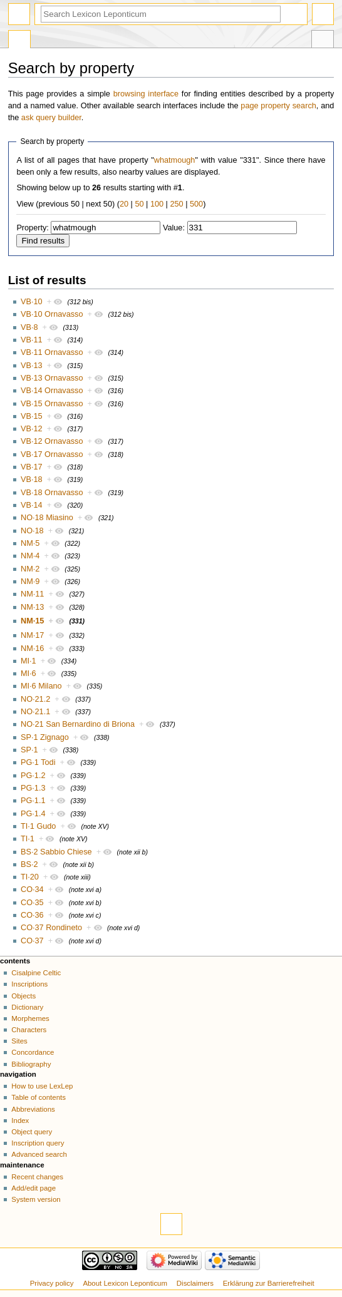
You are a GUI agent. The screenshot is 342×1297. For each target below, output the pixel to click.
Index (20, 1120)
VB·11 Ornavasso (52, 352)
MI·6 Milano (41, 686)
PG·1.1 (33, 800)
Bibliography (31, 1064)
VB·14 (32, 505)
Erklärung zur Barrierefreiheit (268, 1283)
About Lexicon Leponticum (125, 1283)
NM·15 (32, 621)
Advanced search (39, 1154)
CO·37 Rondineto (51, 927)
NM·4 (30, 555)
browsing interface (146, 94)
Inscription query (37, 1143)
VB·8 (29, 327)
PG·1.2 (33, 775)
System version (35, 1199)
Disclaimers (195, 1283)
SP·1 (29, 750)
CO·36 (32, 915)
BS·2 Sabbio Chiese (56, 852)
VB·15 (32, 416)
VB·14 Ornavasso (52, 390)
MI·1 (28, 661)
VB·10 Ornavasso (52, 314)
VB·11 (32, 340)
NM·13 (32, 607)
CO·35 (32, 902)
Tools (322, 41)
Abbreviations (32, 1109)
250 (176, 204)
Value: (174, 227)
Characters (28, 1029)
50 (139, 204)
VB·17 (32, 467)
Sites (19, 1041)
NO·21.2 (35, 699)
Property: (32, 227)
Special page (19, 41)
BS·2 (29, 864)
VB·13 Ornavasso (52, 378)
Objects (23, 996)
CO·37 (32, 940)
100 (156, 204)
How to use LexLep (42, 1086)
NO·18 (32, 530)
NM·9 (30, 581)
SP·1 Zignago (45, 737)
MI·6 (28, 673)
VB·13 (32, 365)
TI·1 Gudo (38, 826)
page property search (278, 105)
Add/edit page (33, 1188)
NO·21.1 (35, 711)
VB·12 (32, 428)
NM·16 (32, 648)
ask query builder (51, 117)
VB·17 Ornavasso (52, 454)
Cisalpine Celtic (36, 973)
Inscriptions (29, 984)
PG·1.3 (33, 788)
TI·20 (30, 877)
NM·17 (32, 635)
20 (124, 204)
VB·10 (32, 301)
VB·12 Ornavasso (52, 441)
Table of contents (38, 1097)
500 (196, 204)
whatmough (174, 160)
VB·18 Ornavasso (52, 492)
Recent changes (37, 1177)
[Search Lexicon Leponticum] (161, 14)
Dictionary (27, 1007)
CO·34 (32, 889)
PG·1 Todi (38, 762)
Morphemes (30, 1018)
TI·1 (27, 838)
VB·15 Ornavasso (52, 403)
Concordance (32, 1052)
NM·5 (30, 543)
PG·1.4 (33, 813)
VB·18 (32, 479)
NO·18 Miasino (47, 517)
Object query (31, 1132)
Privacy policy (52, 1283)
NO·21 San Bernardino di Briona (78, 724)
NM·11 (32, 594)
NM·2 (30, 569)
